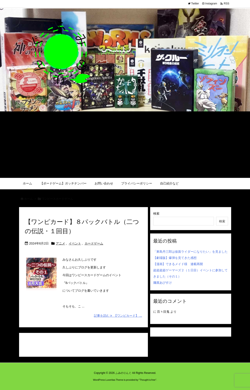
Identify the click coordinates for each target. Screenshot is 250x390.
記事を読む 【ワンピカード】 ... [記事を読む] (118, 315)
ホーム (28, 198)
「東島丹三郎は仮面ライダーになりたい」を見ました (190, 251)
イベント (75, 243)
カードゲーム (94, 243)
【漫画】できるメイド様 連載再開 (178, 264)
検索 (156, 213)
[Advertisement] (125, 145)
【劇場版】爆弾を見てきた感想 (175, 258)
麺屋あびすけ (162, 282)
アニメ (60, 243)
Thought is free (147, 379)
